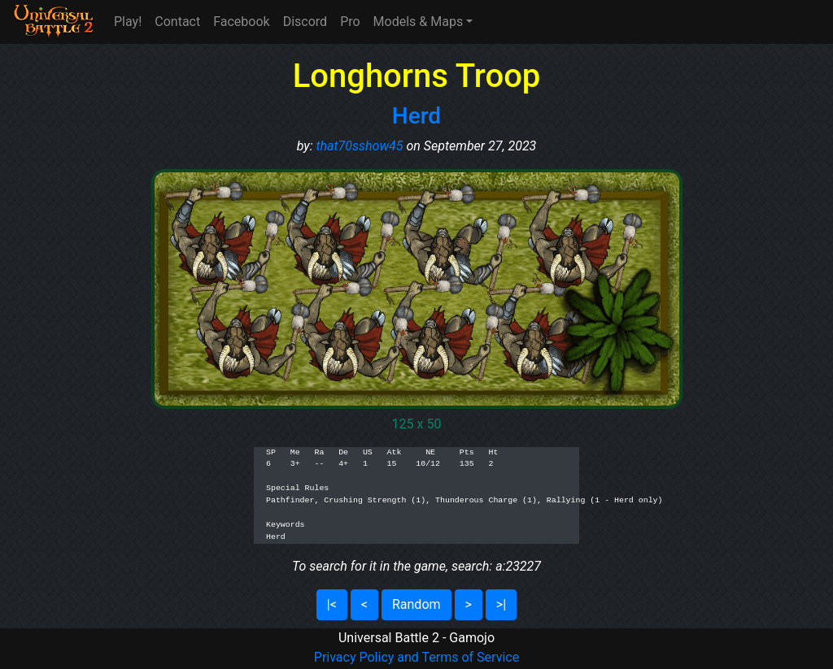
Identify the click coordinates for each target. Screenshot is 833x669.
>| (501, 604)
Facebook (241, 21)
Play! (128, 21)
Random (416, 604)
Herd (416, 115)
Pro (350, 21)
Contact (177, 21)
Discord (305, 21)
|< (332, 604)
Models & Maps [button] (418, 21)
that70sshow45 (359, 146)
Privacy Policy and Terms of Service (416, 657)
